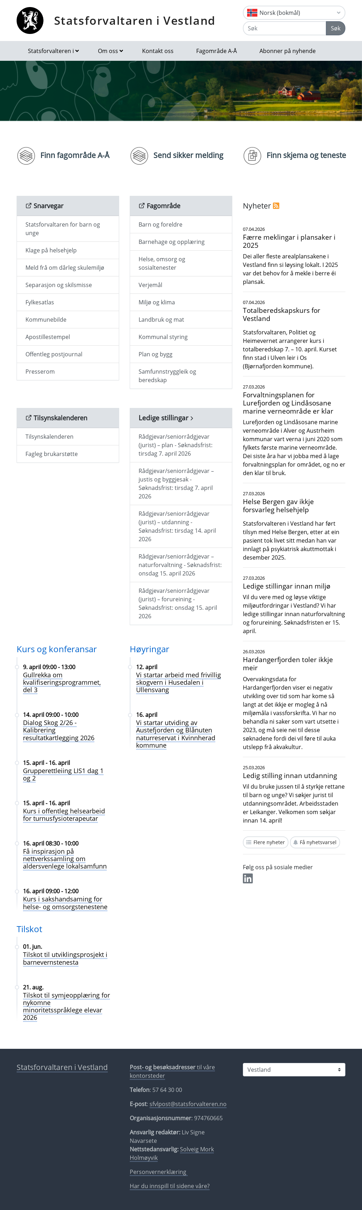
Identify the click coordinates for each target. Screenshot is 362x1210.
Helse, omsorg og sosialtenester (162, 263)
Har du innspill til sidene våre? (170, 1186)
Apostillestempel (47, 337)
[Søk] (284, 28)
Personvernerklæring (159, 1172)
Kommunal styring (163, 337)
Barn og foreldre (160, 224)
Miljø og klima (157, 302)
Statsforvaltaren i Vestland (135, 20)
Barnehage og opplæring (172, 242)
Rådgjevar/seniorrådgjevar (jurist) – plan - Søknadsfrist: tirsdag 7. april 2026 (175, 445)
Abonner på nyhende (287, 51)
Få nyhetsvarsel (318, 842)
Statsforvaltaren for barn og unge (62, 229)
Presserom (40, 371)
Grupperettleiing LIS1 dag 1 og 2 (63, 774)
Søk (335, 28)
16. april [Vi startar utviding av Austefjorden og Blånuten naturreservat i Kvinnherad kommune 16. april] (146, 715)
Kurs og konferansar (57, 649)
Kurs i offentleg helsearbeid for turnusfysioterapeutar (64, 815)
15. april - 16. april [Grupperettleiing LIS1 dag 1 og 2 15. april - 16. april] (46, 763)
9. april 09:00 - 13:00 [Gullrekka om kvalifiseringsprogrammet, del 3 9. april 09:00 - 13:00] (49, 667)
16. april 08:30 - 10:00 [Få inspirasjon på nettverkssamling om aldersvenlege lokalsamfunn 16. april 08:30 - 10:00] (50, 843)
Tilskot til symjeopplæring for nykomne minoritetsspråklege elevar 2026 (66, 1006)
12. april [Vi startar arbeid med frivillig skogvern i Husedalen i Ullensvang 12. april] (146, 667)
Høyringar (149, 649)
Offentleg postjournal (53, 354)
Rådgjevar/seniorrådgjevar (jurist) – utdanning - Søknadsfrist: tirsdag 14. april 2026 (177, 526)
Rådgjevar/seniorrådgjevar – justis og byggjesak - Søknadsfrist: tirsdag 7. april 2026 (176, 483)
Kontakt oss (158, 51)
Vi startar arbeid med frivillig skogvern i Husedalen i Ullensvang (178, 682)
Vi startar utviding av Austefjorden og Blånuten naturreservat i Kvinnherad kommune (175, 733)
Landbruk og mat (161, 319)
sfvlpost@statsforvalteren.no (188, 1104)
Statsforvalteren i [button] (51, 51)
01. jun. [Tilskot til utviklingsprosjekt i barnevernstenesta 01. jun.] (32, 947)
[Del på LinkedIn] (248, 880)
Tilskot (29, 929)
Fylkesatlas (39, 302)
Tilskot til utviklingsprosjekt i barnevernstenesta (65, 958)
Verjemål (150, 285)
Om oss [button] (108, 51)
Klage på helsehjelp (51, 250)
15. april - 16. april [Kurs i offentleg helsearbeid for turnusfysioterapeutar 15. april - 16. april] (46, 803)
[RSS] (276, 206)
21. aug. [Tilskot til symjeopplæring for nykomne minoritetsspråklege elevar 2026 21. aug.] (33, 987)
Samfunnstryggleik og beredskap (167, 376)
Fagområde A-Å (216, 51)
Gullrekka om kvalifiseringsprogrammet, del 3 (62, 682)
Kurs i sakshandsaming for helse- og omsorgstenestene (65, 903)
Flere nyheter (269, 842)
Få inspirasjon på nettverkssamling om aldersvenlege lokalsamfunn (65, 858)
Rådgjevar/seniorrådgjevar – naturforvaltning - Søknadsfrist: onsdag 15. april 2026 (180, 565)
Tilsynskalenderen (49, 436)
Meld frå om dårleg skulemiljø (64, 267)
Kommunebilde (45, 319)
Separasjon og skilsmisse (58, 285)
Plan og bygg (156, 354)
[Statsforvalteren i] (294, 1069)
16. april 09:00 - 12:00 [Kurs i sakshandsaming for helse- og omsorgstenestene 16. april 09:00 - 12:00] (50, 891)
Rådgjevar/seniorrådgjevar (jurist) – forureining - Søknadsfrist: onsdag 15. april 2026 (178, 603)
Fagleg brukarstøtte (51, 454)
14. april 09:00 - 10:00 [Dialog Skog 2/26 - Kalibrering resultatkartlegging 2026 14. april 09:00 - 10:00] (50, 715)
